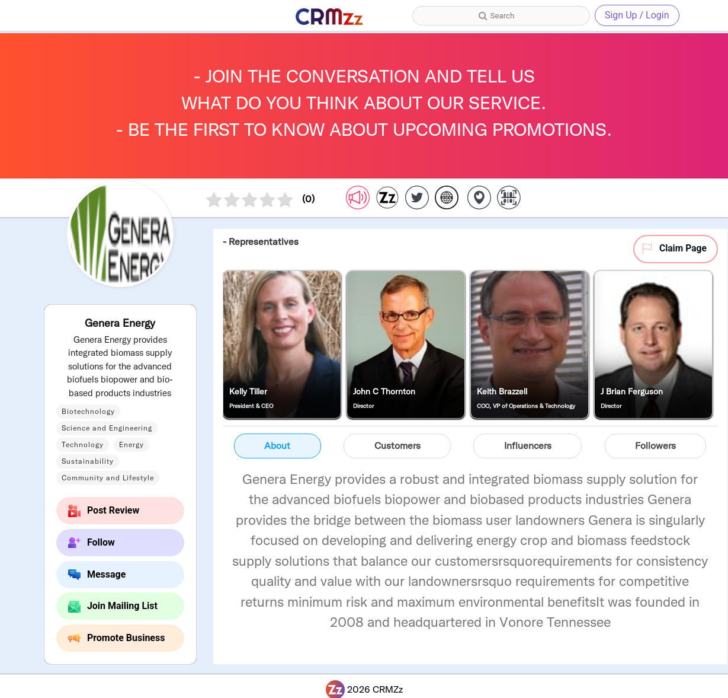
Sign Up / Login (637, 15)
